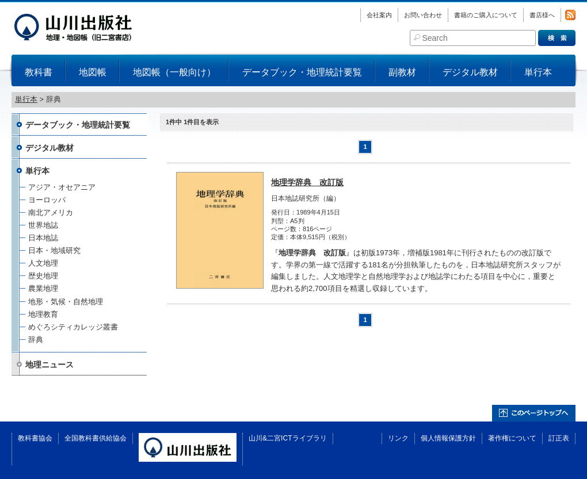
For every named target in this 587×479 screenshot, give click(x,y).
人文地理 (43, 263)
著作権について (512, 438)
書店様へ (542, 15)
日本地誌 (43, 237)
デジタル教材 (470, 72)
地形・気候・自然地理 (65, 301)
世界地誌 (43, 225)
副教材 (402, 72)
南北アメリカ (50, 212)
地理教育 (43, 314)
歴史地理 (43, 275)
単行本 (538, 72)
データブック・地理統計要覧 (302, 72)
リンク (398, 438)
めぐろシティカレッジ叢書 (73, 327)
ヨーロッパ (47, 200)
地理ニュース (49, 364)
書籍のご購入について (485, 15)
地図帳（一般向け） (174, 72)
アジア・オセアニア (62, 187)
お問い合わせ (423, 15)
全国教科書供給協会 (95, 438)
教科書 (38, 72)
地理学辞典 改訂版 (307, 182)
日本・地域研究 (54, 250)
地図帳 (92, 72)
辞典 (35, 339)
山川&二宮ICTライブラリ (288, 438)
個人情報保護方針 (448, 438)
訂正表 (558, 438)
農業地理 (43, 288)
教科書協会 (35, 438)
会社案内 (379, 15)
